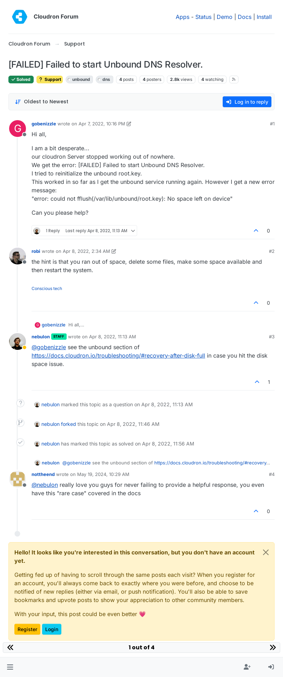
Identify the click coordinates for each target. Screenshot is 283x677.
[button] (10, 667)
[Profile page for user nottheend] (17, 479)
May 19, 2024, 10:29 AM (103, 474)
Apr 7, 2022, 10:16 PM (102, 123)
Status (203, 16)
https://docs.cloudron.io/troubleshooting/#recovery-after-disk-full (118, 355)
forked (68, 424)
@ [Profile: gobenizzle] (49, 347)
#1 (272, 123)
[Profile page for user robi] (17, 256)
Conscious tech (47, 288)
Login (51, 629)
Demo (225, 16)
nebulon (41, 336)
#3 (272, 336)
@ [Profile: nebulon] (45, 484)
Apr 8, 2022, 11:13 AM (112, 336)
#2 (272, 251)
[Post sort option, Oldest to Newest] (42, 101)
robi (36, 251)
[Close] (265, 552)
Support (49, 79)
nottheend (43, 474)
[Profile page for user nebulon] (17, 341)
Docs (244, 16)
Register (27, 629)
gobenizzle (44, 123)
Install (264, 16)
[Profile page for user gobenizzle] (17, 128)
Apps (182, 16)
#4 (272, 474)
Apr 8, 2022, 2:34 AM (86, 251)
